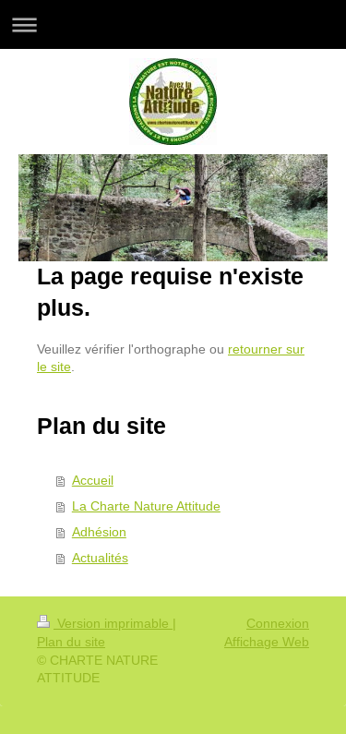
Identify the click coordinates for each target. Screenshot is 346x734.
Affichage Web (266, 641)
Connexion (277, 623)
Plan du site (71, 641)
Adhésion (99, 531)
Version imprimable (105, 623)
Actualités (100, 557)
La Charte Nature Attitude (146, 506)
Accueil (92, 480)
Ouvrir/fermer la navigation (173, 24)
